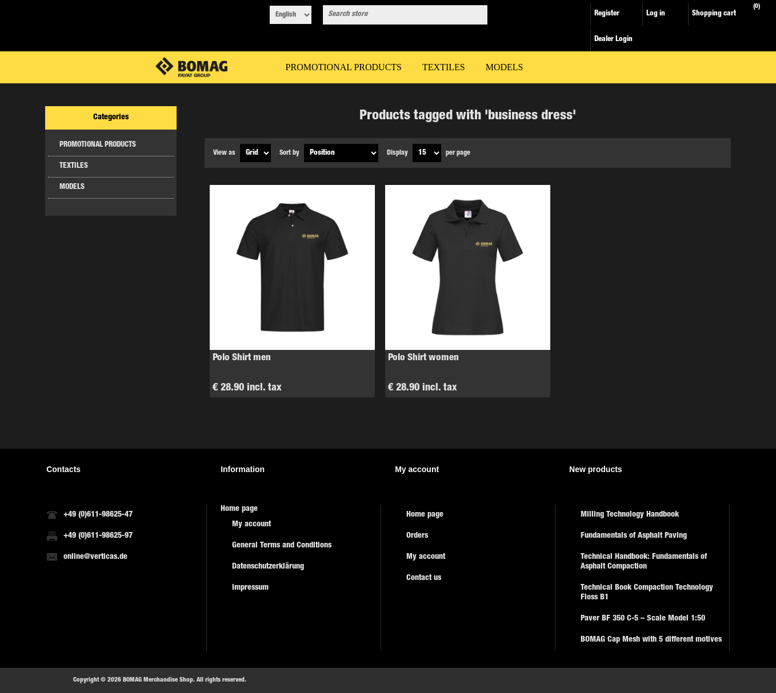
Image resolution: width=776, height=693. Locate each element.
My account (251, 525)
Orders (417, 536)
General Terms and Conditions (281, 546)
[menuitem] (301, 524)
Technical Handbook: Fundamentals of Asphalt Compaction (644, 562)
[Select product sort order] (341, 153)
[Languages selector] (290, 15)
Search (476, 15)
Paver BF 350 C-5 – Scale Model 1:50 (643, 619)
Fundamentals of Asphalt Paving (634, 536)
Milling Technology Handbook (630, 515)
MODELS (72, 187)
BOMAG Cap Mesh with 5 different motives (651, 640)
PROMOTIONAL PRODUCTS (97, 145)
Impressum (250, 588)
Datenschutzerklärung (268, 567)
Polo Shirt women (423, 358)
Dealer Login (613, 39)
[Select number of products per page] (427, 153)
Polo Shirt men (242, 358)
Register (606, 14)
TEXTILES (73, 166)
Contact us (423, 578)
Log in (655, 14)
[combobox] (394, 15)
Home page (424, 515)
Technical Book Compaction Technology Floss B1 (647, 593)
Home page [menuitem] (239, 509)
